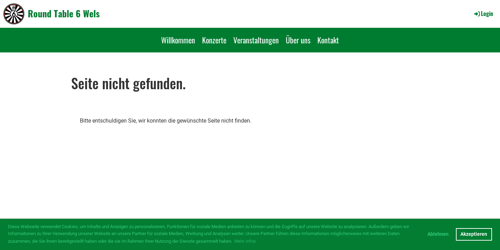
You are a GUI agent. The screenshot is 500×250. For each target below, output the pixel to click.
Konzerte (214, 39)
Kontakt (328, 39)
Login (483, 13)
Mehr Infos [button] (245, 241)
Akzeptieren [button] (473, 234)
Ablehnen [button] (438, 234)
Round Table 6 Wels (64, 13)
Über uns (298, 39)
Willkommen (178, 39)
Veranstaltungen (256, 39)
